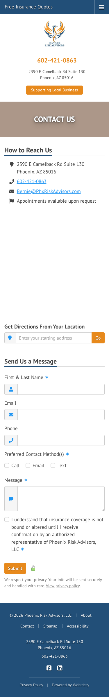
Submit (15, 568)
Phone (11, 428)
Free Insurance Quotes (29, 7)
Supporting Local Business (54, 90)
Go (98, 338)
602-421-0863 (57, 60)
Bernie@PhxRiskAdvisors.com (49, 191)
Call (15, 465)
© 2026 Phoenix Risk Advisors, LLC (41, 615)
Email (10, 403)
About (86, 615)
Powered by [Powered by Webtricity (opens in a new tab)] (70, 685)
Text (62, 465)
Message (16, 480)
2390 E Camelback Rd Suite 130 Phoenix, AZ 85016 (54, 644)
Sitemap (50, 626)
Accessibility (78, 626)
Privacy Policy (31, 685)
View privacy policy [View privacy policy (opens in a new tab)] (63, 585)
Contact (27, 626)
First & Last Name (26, 377)
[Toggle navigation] (101, 6)
